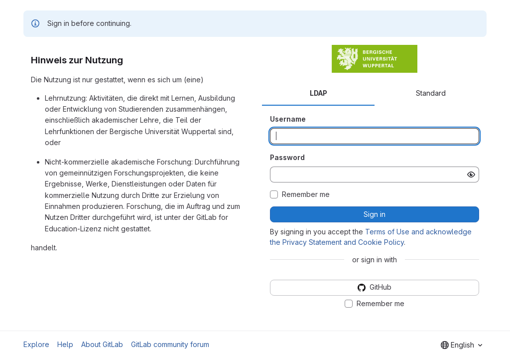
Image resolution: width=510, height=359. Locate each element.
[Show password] (471, 174)
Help (65, 344)
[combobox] (461, 345)
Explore (36, 344)
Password (287, 157)
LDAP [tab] (318, 93)
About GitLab (102, 344)
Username (288, 119)
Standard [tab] (431, 93)
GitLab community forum (170, 344)
